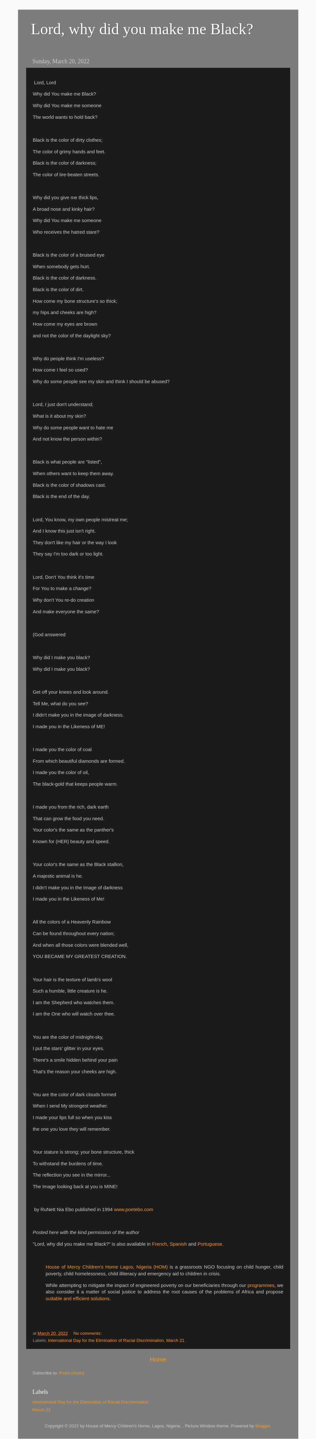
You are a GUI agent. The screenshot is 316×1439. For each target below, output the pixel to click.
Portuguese (210, 1244)
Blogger (262, 1426)
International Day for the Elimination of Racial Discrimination (106, 1340)
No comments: (88, 1333)
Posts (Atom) (71, 1373)
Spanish (178, 1244)
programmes (261, 1285)
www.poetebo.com (133, 1209)
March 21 (175, 1340)
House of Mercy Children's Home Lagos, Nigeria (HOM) (107, 1267)
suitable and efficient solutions (78, 1298)
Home (158, 1359)
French (159, 1244)
